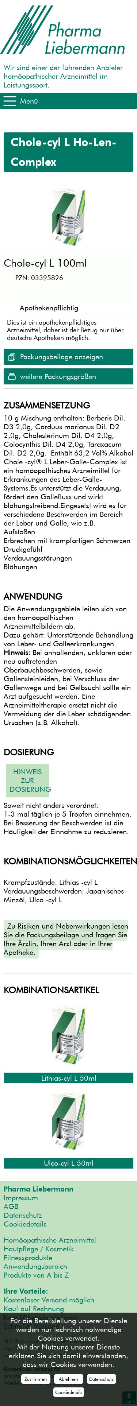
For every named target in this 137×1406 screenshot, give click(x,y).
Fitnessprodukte (28, 1257)
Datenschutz (23, 1215)
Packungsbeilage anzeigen (61, 356)
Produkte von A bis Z (36, 1275)
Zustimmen (35, 1379)
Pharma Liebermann (38, 1189)
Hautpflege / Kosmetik (39, 1248)
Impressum (21, 1197)
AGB (11, 1206)
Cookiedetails (25, 1224)
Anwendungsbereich (35, 1266)
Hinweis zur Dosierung (29, 780)
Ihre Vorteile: (26, 1291)
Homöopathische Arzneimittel (50, 1240)
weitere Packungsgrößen (58, 376)
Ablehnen (68, 1379)
